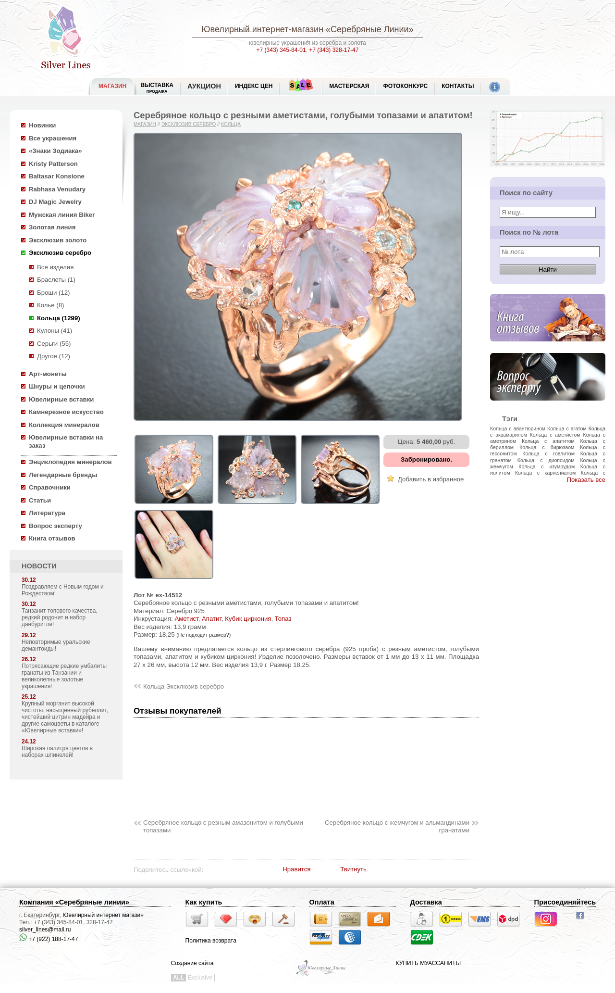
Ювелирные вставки (61, 399)
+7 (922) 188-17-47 (48, 939)
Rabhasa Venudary (57, 189)
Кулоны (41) (54, 330)
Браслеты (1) (56, 279)
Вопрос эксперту (55, 525)
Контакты (458, 86)
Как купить (203, 902)
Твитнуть (353, 869)
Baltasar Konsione (57, 176)
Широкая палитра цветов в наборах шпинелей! (57, 751)
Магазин (145, 124)
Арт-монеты (48, 373)
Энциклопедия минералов (70, 461)
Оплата (321, 902)
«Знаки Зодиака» (55, 150)
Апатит (211, 618)
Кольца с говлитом (548, 453)
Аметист (186, 618)
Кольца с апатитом (548, 441)
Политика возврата (210, 940)
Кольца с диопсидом (546, 460)
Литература (47, 512)
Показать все (585, 479)
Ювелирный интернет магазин (103, 915)
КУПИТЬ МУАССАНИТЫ (428, 963)
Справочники (50, 487)
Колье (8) (50, 305)
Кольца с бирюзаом (546, 447)
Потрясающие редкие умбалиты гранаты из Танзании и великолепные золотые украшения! (64, 676)
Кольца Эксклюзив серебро (183, 686)
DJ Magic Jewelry (55, 201)
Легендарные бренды (63, 474)
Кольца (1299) (58, 318)
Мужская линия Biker (62, 214)
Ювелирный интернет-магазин (262, 29)
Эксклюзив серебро (60, 252)
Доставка (426, 902)
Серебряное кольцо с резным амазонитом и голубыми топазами (223, 826)
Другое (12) (53, 356)
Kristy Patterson (53, 163)
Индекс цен (253, 86)
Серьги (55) (54, 343)
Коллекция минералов (64, 424)
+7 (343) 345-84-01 (281, 50)
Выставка (156, 88)
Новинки (42, 125)
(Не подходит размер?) (203, 635)
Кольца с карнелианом (545, 473)
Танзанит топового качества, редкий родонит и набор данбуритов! (60, 617)
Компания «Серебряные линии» (74, 902)
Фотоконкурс (405, 86)
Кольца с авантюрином (517, 428)
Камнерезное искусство (66, 411)
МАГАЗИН (112, 86)
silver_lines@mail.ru (45, 929)
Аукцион (204, 86)
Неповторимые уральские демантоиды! (56, 645)
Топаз (283, 618)
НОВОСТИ (39, 566)
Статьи (40, 500)
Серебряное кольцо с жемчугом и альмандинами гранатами (397, 826)
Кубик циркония (248, 618)
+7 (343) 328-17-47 (333, 50)
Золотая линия (52, 227)
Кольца (231, 124)
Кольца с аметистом (555, 435)
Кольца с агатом (567, 428)
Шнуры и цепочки (57, 386)
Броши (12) (53, 292)
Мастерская (349, 86)
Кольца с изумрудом (546, 466)
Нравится (296, 869)
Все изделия (55, 267)
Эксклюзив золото (57, 240)
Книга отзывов (52, 538)
